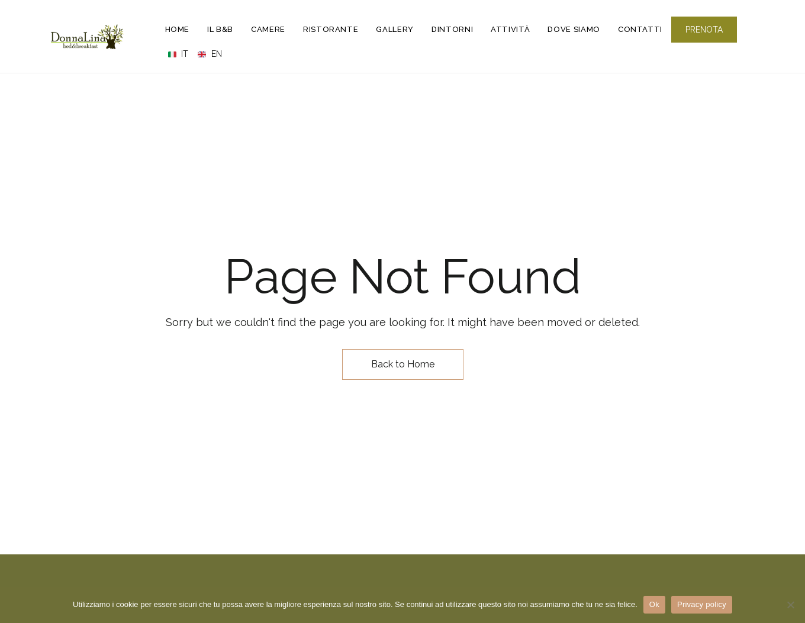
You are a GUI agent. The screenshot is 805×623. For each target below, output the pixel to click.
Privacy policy (701, 604)
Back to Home (402, 364)
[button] (704, 30)
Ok (654, 604)
